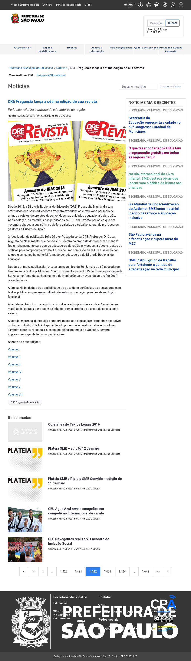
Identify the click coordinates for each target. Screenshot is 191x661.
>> (158, 571)
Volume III (14, 364)
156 (103, 605)
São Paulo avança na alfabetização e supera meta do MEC (153, 238)
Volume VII (15, 394)
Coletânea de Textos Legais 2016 (74, 424)
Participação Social (121, 47)
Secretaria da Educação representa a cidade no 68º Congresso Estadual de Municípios (155, 124)
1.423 (107, 571)
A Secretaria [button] (22, 47)
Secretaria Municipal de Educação (31, 68)
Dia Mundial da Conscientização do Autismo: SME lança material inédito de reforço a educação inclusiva (154, 211)
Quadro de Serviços (146, 47)
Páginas (162, 29)
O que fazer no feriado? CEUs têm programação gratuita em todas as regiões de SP (155, 152)
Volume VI (15, 387)
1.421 (78, 571)
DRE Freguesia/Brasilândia (25, 402)
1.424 (122, 571)
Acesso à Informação (97, 49)
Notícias (155, 32)
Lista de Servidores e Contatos (118, 611)
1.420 (64, 571)
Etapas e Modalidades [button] (47, 49)
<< (33, 571)
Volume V (14, 379)
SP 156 (88, 5)
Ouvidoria (48, 5)
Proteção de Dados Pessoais (170, 49)
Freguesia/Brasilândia (50, 75)
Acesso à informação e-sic (25, 5)
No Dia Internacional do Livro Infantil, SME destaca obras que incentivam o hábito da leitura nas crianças (155, 180)
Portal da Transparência (68, 5)
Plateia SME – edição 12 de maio (73, 448)
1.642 (145, 571)
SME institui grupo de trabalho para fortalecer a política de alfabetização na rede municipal (154, 264)
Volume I (14, 349)
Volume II (14, 357)
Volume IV (14, 372)
